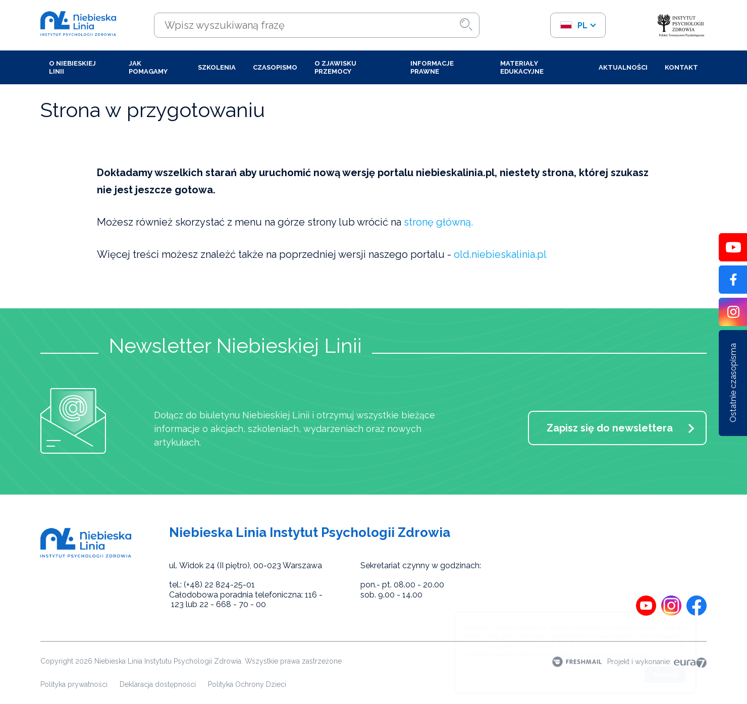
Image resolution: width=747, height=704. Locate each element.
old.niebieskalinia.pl (500, 254)
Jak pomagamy (148, 67)
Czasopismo (275, 67)
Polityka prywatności (74, 684)
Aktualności (623, 67)
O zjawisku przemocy (335, 67)
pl (574, 25)
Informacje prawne (432, 67)
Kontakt (681, 67)
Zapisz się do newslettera (610, 428)
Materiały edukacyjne (522, 67)
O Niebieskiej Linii (72, 67)
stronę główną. (438, 222)
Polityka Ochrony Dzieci (247, 684)
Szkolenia (217, 67)
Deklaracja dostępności (158, 684)
